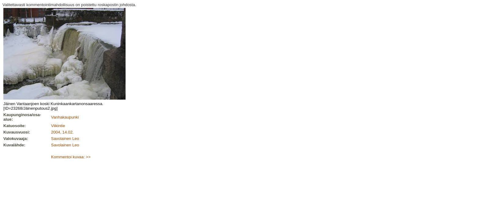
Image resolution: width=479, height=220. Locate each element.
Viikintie (58, 125)
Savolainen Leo (65, 138)
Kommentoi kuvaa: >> (71, 157)
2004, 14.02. (62, 132)
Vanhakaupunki (65, 117)
